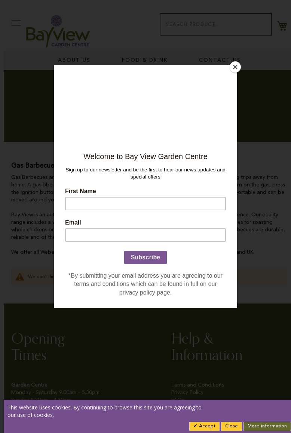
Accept (206, 426)
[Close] (235, 67)
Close (231, 426)
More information (267, 426)
